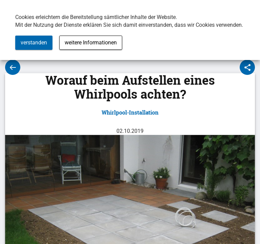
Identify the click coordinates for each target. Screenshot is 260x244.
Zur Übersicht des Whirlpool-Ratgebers (12, 67)
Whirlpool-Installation (130, 112)
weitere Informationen (91, 42)
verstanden (34, 42)
